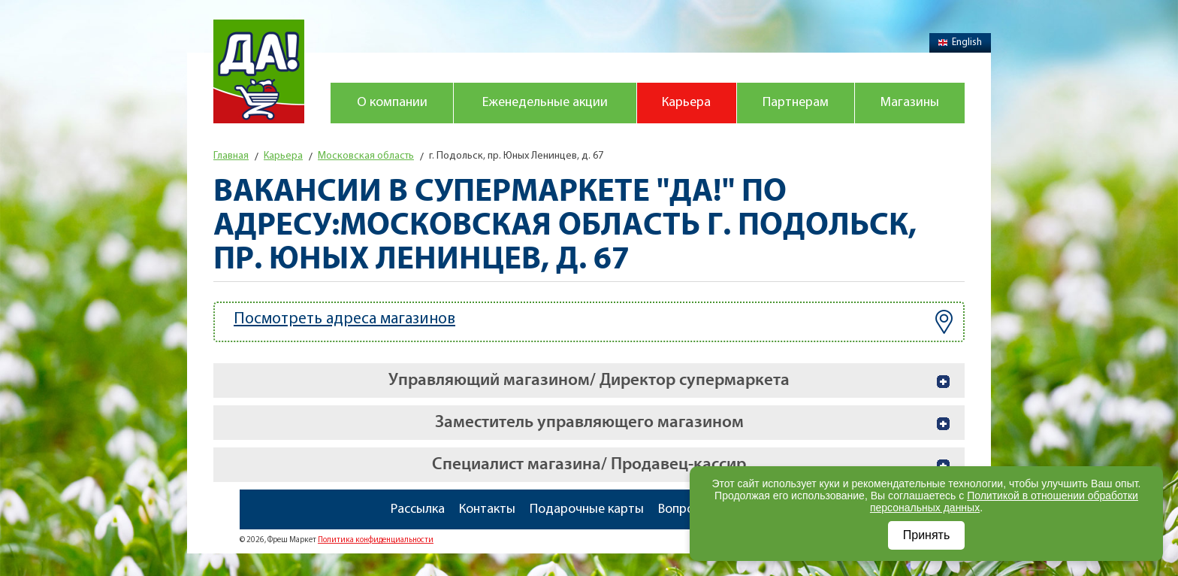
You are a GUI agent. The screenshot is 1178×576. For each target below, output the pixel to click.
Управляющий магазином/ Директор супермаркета (589, 380)
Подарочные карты (587, 509)
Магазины (909, 102)
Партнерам (796, 102)
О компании (392, 102)
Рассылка (418, 509)
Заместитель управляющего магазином (589, 422)
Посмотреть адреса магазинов (593, 322)
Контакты (487, 509)
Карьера (686, 102)
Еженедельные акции (545, 102)
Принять (926, 535)
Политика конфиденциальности (375, 540)
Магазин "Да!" (258, 71)
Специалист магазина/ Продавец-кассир (589, 464)
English (960, 42)
